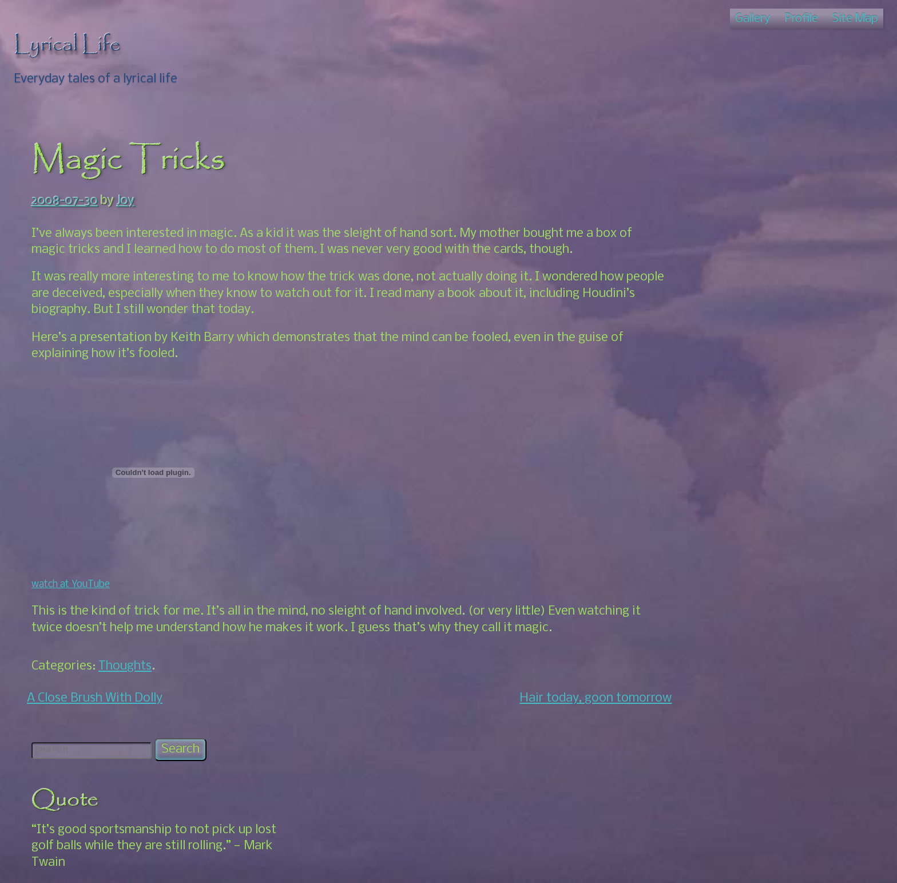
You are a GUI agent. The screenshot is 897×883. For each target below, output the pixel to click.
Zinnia (695, 810)
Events (710, 553)
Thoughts (125, 666)
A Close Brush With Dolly (94, 698)
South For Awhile (739, 504)
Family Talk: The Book (739, 359)
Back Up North (732, 439)
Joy (125, 201)
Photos (712, 391)
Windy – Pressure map (739, 793)
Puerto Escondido (741, 601)
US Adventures (719, 650)
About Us (717, 537)
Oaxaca (699, 521)
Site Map (855, 19)
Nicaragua (706, 423)
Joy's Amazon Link (729, 744)
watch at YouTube (70, 584)
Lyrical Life (67, 44)
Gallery (753, 19)
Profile (801, 19)
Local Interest (731, 569)
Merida (697, 407)
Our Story (718, 585)
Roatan (698, 618)
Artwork (701, 342)
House (696, 375)
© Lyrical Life (448, 864)
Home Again (726, 488)
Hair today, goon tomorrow (570, 698)
